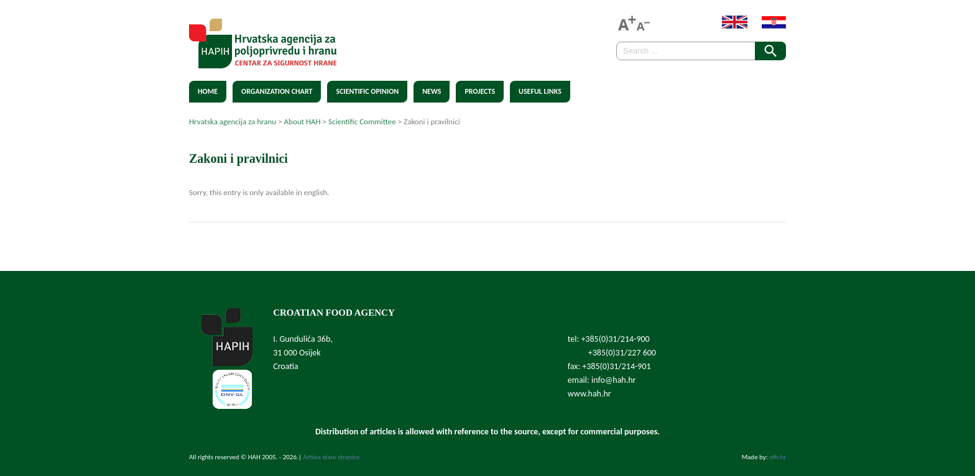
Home (208, 91)
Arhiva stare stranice (331, 457)
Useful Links (540, 91)
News (431, 91)
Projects (479, 91)
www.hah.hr (589, 393)
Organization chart (276, 91)
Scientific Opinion (367, 91)
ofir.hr (777, 457)
